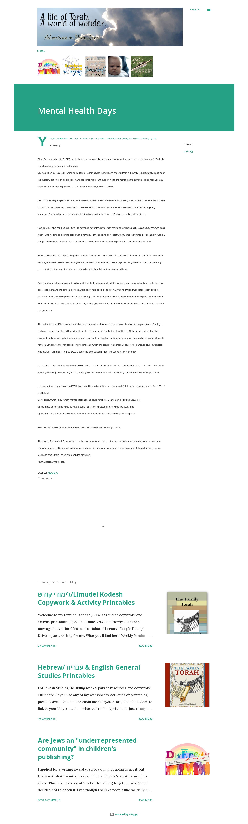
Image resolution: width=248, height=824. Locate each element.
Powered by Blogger (124, 814)
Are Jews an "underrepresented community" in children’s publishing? (87, 748)
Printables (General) (172, 50)
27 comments (47, 645)
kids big (188, 151)
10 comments (47, 718)
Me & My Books (46, 50)
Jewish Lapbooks (108, 50)
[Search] (194, 10)
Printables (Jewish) (139, 50)
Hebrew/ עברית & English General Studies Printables (89, 671)
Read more (145, 645)
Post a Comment (49, 800)
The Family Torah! (77, 50)
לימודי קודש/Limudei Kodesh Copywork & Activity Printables (86, 598)
